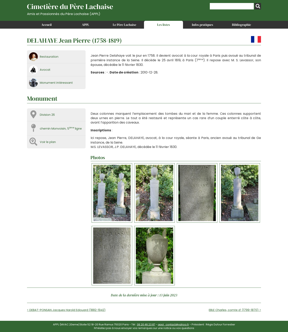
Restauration (49, 57)
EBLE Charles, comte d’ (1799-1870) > (235, 310)
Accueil (46, 24)
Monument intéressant (56, 83)
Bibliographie (241, 24)
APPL (85, 24)
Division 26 (47, 115)
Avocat (45, 70)
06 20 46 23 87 (146, 324)
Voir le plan (48, 142)
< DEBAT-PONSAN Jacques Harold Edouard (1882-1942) (66, 310)
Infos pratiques (202, 24)
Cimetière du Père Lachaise (70, 9)
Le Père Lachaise (124, 24)
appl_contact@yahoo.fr (173, 324)
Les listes (163, 24)
